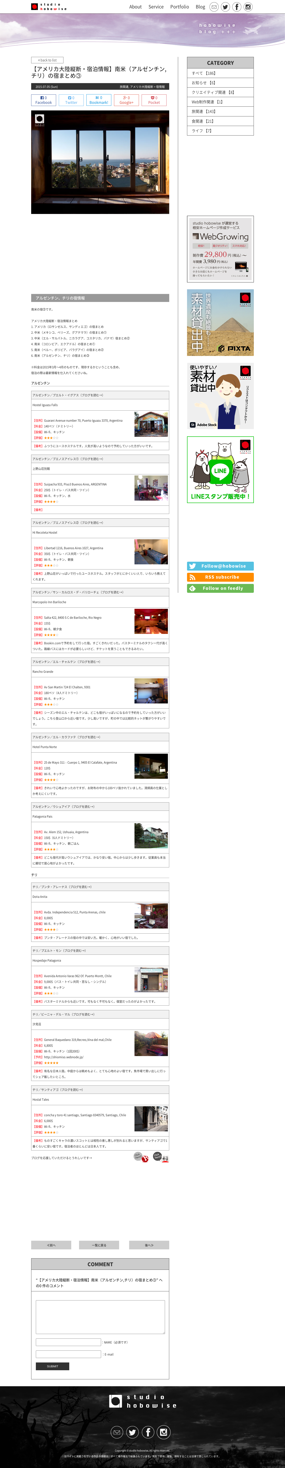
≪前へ (51, 1245)
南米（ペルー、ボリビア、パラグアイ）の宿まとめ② (69, 350)
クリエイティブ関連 (209, 92)
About (135, 6)
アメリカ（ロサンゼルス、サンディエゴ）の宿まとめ (69, 327)
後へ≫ (149, 1245)
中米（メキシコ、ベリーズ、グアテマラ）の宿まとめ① (70, 332)
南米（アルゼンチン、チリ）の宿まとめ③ (61, 356)
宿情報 (160, 87)
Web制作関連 (203, 101)
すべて (197, 73)
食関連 (197, 121)
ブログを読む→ (92, 395)
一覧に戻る (99, 1245)
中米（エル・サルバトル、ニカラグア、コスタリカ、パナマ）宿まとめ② (82, 338)
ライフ (197, 130)
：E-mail (108, 1361)
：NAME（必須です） (115, 1349)
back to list (46, 60)
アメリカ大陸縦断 (141, 87)
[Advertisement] (100, 254)
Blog (200, 6)
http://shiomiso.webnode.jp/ (63, 1057)
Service (156, 6)
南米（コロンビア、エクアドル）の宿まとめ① (64, 344)
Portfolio (179, 6)
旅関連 (124, 87)
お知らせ (199, 82)
